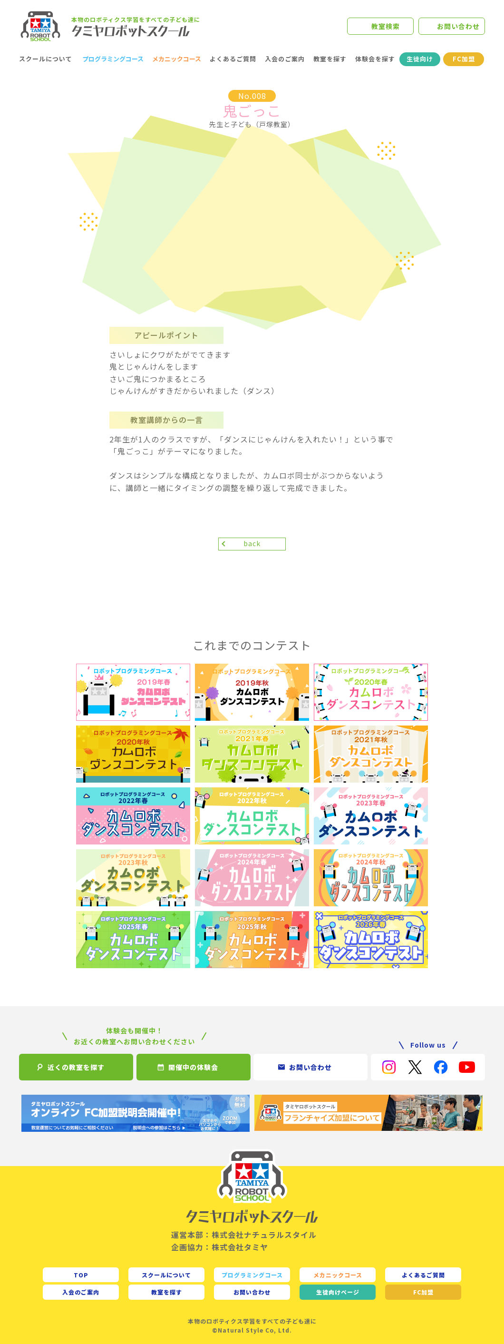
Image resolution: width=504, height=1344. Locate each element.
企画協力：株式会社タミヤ (219, 1247)
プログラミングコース (113, 58)
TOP (81, 1275)
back (252, 543)
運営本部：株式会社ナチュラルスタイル (244, 1234)
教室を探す (330, 58)
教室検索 (385, 26)
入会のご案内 (285, 58)
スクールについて (45, 58)
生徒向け (420, 58)
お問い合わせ (458, 26)
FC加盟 (464, 58)
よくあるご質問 (233, 58)
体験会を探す (375, 58)
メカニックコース (176, 58)
